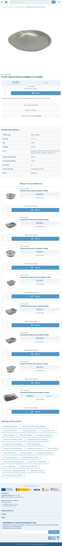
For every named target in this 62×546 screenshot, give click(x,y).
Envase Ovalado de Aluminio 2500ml (34, 364)
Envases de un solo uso (35, 448)
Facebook (50, 538)
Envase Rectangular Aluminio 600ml (34, 306)
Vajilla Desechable (26, 435)
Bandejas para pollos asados (13, 475)
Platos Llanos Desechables (37, 462)
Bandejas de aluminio (10, 426)
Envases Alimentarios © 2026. (23, 544)
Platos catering (53, 448)
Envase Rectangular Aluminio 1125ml (34, 335)
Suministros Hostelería (44, 435)
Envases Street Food (48, 430)
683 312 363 (16, 495)
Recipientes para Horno (45, 453)
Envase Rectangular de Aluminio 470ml (35, 277)
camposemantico (43, 544)
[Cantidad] (5, 93)
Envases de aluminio (10, 430)
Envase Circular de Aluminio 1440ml (34, 248)
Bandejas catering (26, 453)
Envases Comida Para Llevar (12, 448)
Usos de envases (9, 435)
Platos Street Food (9, 453)
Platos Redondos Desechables (13, 462)
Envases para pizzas (10, 457)
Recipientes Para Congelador (13, 444)
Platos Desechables (34, 444)
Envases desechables (29, 430)
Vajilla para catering (36, 470)
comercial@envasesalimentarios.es (14, 497)
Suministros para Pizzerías (29, 466)
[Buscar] (32, 2)
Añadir (36, 93)
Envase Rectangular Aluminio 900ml (34, 220)
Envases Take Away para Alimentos (34, 426)
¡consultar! (38, 116)
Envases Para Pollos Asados (12, 439)
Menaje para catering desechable (14, 470)
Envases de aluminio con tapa (37, 439)
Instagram (54, 538)
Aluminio (33, 138)
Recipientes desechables (30, 457)
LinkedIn (57, 538)
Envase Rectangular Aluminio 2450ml (35, 392)
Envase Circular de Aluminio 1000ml (34, 191)
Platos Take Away (9, 466)
